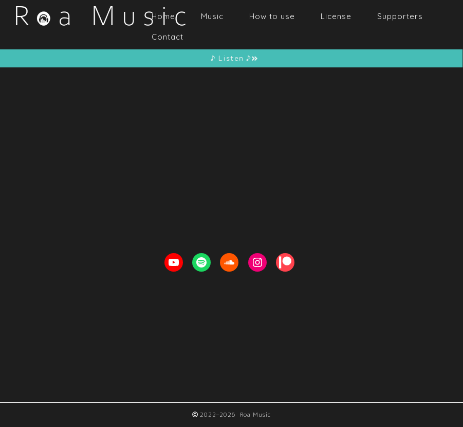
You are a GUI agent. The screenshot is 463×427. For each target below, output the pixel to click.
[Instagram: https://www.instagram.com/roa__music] (257, 262)
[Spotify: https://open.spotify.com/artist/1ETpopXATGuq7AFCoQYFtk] (201, 262)
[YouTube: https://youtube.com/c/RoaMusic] (173, 262)
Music (212, 16)
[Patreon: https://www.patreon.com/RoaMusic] (285, 262)
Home (163, 16)
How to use (272, 16)
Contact (167, 37)
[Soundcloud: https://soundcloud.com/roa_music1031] (229, 262)
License (336, 16)
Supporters (400, 16)
